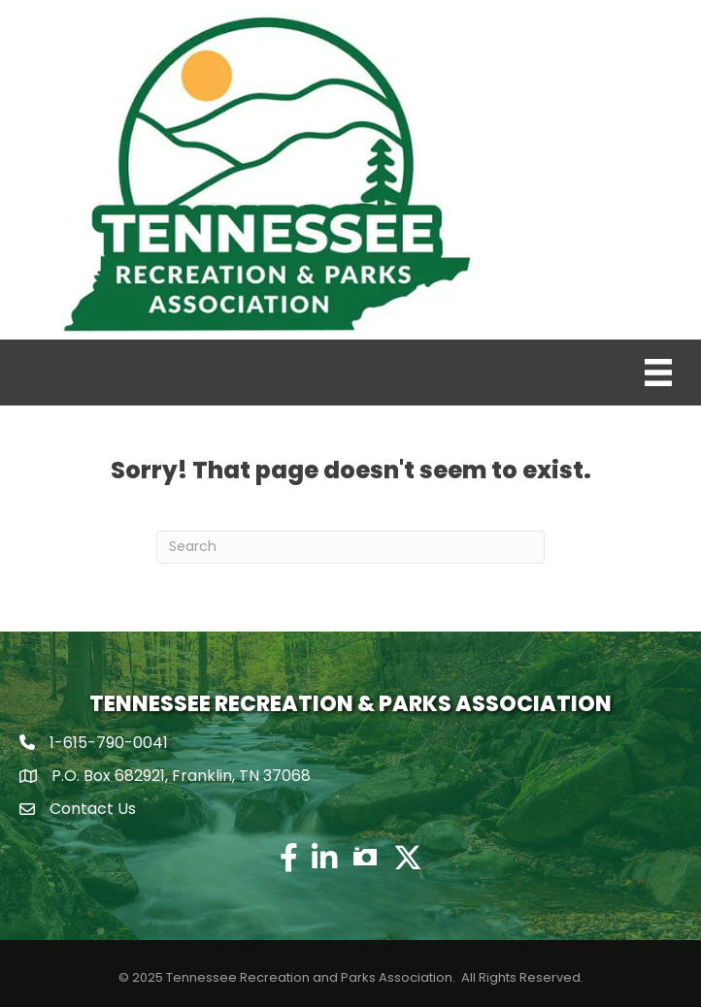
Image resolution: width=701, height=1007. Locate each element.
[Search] (350, 547)
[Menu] (658, 372)
